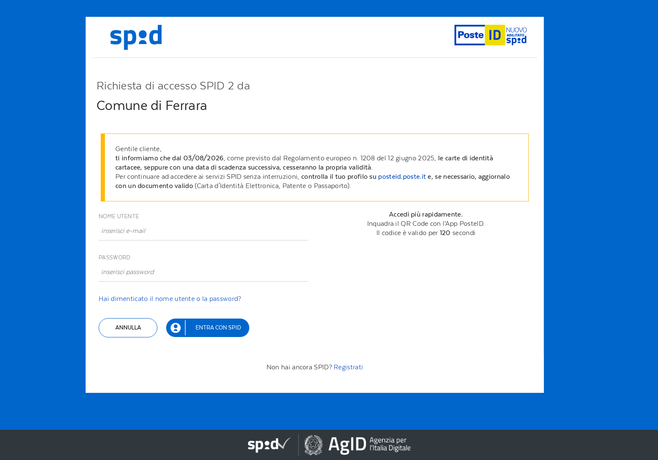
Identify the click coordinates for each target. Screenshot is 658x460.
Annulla (128, 327)
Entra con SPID (218, 327)
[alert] (316, 167)
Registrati (348, 367)
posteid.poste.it (402, 176)
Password (114, 257)
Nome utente (119, 216)
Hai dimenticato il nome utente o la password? (170, 299)
